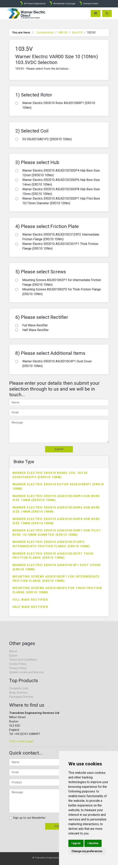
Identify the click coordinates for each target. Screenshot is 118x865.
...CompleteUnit (44, 32)
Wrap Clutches (18, 692)
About (13, 651)
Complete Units (19, 688)
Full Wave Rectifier (30, 599)
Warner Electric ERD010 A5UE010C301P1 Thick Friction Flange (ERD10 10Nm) (53, 556)
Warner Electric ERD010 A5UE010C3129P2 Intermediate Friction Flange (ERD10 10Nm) (51, 544)
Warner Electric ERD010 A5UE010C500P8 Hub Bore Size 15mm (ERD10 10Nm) (56, 521)
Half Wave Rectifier (30, 607)
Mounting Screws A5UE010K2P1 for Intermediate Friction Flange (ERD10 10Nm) (56, 579)
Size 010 (77, 32)
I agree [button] (76, 843)
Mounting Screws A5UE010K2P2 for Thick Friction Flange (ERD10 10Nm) (57, 590)
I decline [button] (93, 843)
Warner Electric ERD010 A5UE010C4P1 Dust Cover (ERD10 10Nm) (57, 567)
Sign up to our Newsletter (29, 817)
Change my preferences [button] (87, 851)
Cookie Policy (17, 664)
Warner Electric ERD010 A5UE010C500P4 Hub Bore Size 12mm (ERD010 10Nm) (56, 498)
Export (13, 655)
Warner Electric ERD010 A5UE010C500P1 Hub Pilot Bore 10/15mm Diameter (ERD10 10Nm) (57, 532)
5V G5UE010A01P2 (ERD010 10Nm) (47, 139)
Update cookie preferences (26, 672)
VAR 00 (62, 32)
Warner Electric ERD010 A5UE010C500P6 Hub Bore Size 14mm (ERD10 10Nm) (56, 510)
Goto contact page (21, 741)
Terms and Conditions (23, 659)
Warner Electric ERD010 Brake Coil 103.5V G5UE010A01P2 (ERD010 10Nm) (50, 475)
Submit (59, 449)
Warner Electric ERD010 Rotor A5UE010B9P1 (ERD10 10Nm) (58, 486)
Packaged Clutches (21, 696)
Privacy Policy (18, 668)
